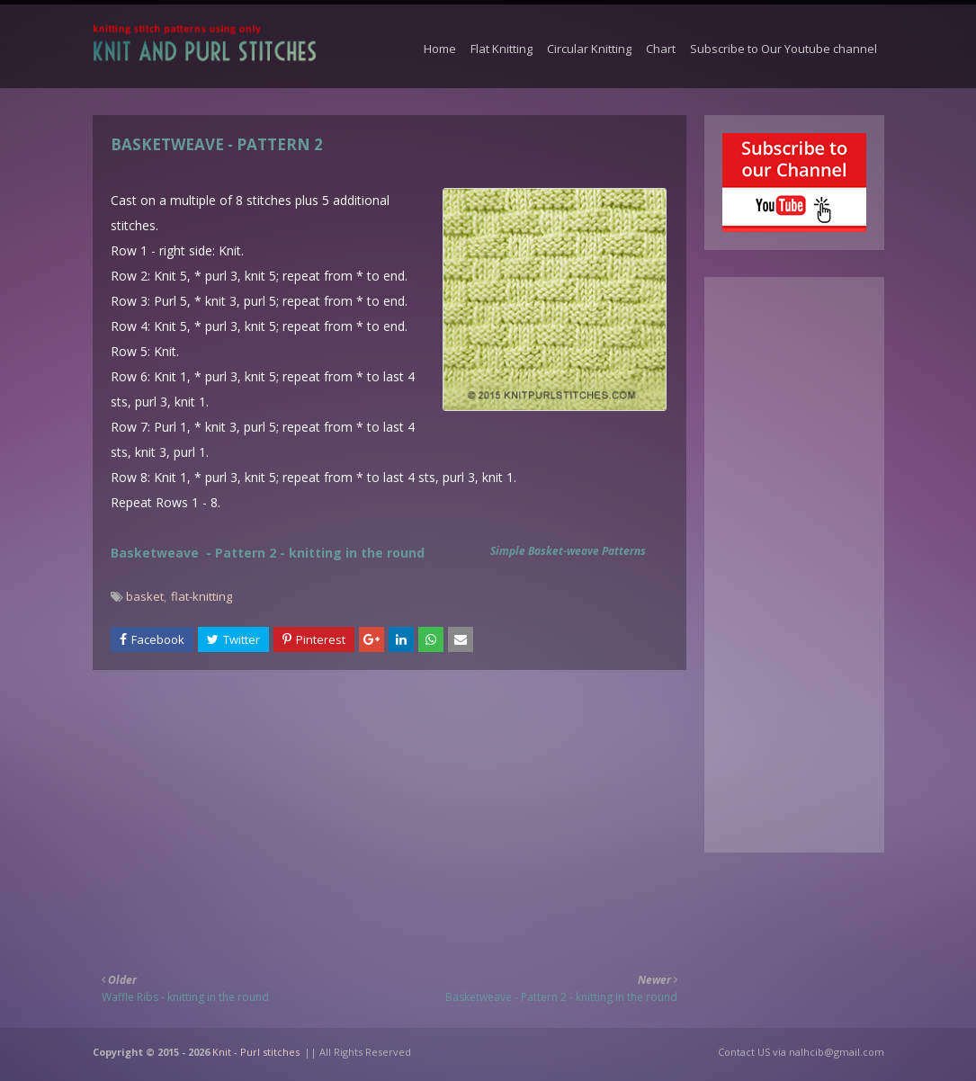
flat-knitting (201, 596)
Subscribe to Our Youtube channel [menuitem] (783, 48)
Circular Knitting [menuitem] (589, 48)
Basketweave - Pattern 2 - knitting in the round (268, 552)
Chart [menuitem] (661, 48)
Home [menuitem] (440, 48)
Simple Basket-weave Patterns (568, 550)
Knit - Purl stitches (256, 1052)
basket (145, 596)
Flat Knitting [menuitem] (501, 48)
